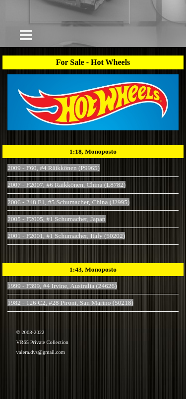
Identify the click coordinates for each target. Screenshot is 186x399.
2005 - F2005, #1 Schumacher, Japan (56, 219)
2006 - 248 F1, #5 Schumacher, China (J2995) (68, 202)
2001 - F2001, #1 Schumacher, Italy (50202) (66, 235)
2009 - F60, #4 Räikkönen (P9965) (53, 167)
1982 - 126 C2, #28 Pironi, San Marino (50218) (70, 302)
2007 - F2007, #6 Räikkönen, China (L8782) (66, 184)
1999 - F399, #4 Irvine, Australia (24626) (62, 285)
